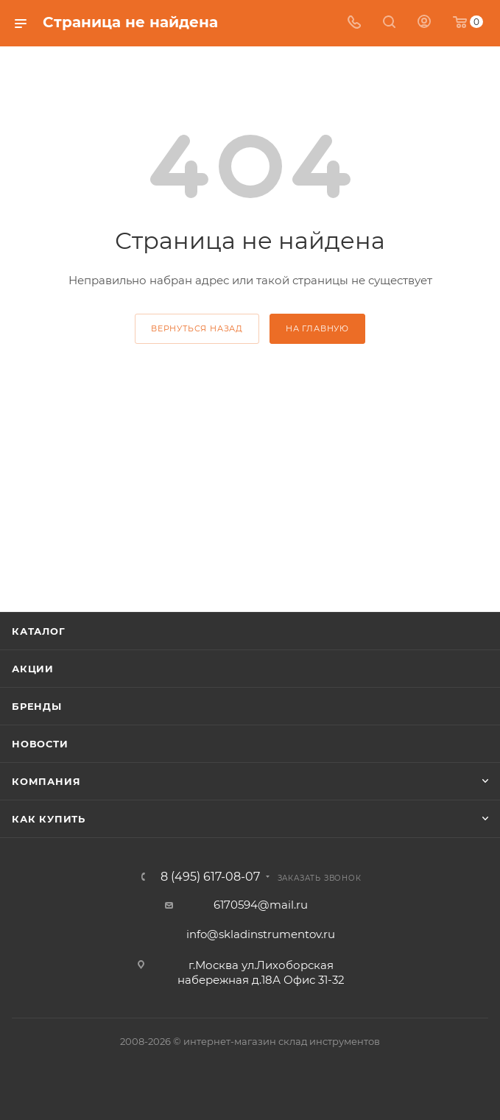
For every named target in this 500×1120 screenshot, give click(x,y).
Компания (46, 781)
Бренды (37, 706)
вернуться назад (197, 328)
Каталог (39, 631)
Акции (33, 669)
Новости (40, 744)
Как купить (48, 819)
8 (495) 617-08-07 (210, 877)
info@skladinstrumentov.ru (260, 934)
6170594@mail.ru (261, 905)
